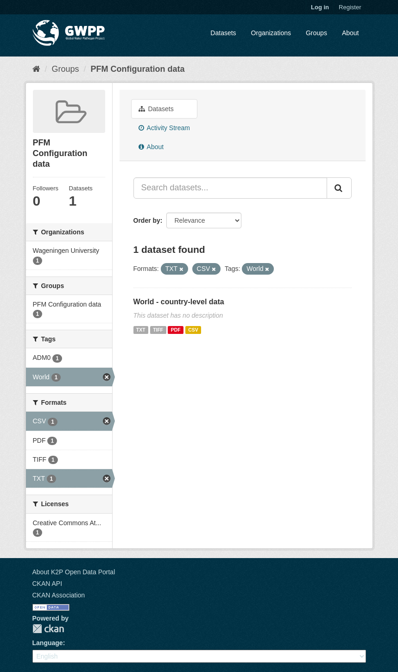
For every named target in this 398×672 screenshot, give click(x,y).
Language (47, 643)
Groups (316, 33)
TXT (140, 330)
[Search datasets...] (230, 188)
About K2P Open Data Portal (73, 572)
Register (350, 7)
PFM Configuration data (138, 69)
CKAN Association (58, 595)
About (350, 33)
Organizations (271, 33)
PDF (176, 330)
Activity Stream (164, 128)
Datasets (223, 33)
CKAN (48, 629)
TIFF (158, 330)
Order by (146, 220)
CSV (193, 330)
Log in (320, 7)
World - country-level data (178, 302)
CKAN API (47, 583)
